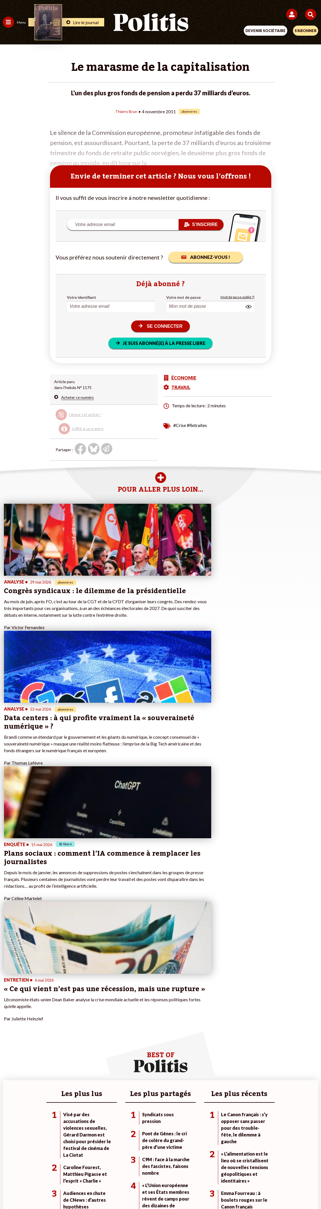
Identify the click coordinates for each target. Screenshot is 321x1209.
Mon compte (119, 1018)
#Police (219, 994)
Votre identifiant (81, 297)
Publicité (248, 1169)
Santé (59, 1012)
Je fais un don (120, 988)
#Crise (179, 425)
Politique (11, 994)
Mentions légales (75, 1169)
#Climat (220, 988)
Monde (60, 988)
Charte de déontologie (120, 1169)
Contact (44, 1169)
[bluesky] (104, 1189)
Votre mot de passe (183, 297)
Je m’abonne (119, 1000)
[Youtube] (122, 1189)
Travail (59, 994)
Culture (9, 1018)
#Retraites (197, 425)
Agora (8, 988)
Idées (8, 1012)
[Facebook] (87, 1189)
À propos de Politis (124, 1012)
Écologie (10, 1000)
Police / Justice (67, 1018)
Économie (62, 1000)
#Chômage (223, 1012)
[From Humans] (157, 1189)
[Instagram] (140, 1189)
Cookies (272, 1169)
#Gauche (221, 1000)
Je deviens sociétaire (126, 994)
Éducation (63, 1006)
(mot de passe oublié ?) (237, 297)
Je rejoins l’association (127, 1006)
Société (9, 1006)
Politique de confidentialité (206, 1169)
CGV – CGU (161, 1169)
